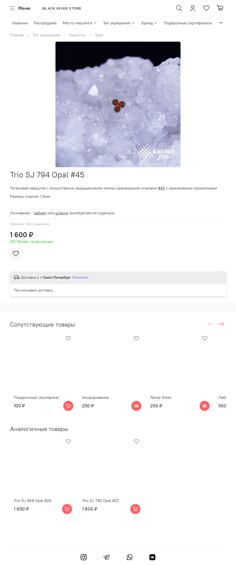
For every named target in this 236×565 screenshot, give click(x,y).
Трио (99, 34)
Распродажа (45, 22)
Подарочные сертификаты (188, 22)
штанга (61, 212)
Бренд (149, 22)
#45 (161, 188)
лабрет (40, 212)
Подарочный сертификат (32, 404)
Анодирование (98, 404)
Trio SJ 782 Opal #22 (103, 513)
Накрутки (77, 34)
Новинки (20, 22)
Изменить (80, 277)
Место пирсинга (80, 22)
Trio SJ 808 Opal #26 (29, 513)
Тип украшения (119, 22)
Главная (17, 34)
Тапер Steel (170, 404)
